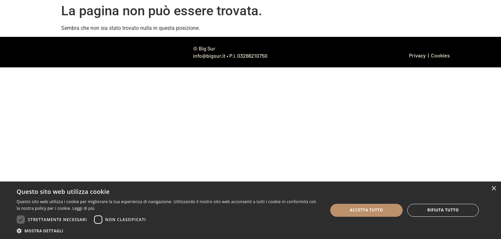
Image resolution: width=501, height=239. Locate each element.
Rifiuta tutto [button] (443, 210)
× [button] (493, 188)
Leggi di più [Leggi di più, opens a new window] (83, 208)
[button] (168, 230)
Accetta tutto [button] (366, 210)
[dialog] (250, 210)
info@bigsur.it (209, 55)
